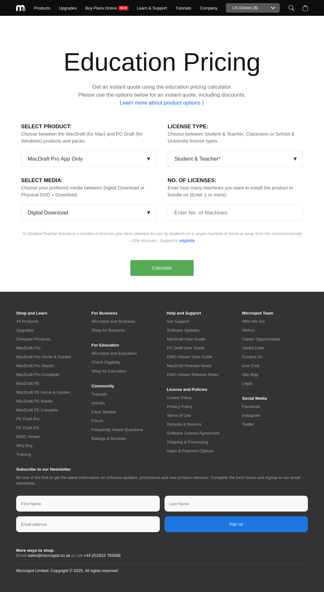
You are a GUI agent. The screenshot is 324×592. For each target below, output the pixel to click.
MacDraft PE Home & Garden (43, 392)
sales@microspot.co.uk (49, 555)
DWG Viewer (28, 436)
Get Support (178, 321)
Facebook (251, 406)
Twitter (248, 424)
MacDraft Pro (28, 348)
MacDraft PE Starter (34, 401)
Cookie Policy (179, 397)
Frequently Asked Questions (117, 429)
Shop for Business (108, 330)
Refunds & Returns (184, 424)
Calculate (162, 268)
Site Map (250, 374)
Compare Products (33, 339)
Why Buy (24, 445)
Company (208, 8)
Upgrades (68, 8)
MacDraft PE (28, 383)
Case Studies (103, 412)
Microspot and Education (114, 353)
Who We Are (253, 321)
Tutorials (183, 8)
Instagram (251, 415)
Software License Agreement (193, 433)
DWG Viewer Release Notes (193, 374)
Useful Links (253, 348)
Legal (247, 383)
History (248, 330)
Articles (98, 403)
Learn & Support (152, 8)
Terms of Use (179, 415)
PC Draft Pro (28, 419)
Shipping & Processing (187, 442)
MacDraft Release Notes (189, 365)
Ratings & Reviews (108, 438)
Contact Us (252, 356)
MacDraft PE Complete (37, 410)
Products (42, 8)
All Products (27, 321)
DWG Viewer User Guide (189, 356)
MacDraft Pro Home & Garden (43, 356)
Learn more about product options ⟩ (162, 103)
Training (23, 454)
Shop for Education (109, 371)
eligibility (187, 240)
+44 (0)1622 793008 (102, 555)
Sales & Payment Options (190, 451)
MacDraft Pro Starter (35, 365)
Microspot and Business (113, 321)
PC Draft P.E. (28, 427)
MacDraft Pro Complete (37, 374)
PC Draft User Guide (185, 348)
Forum (97, 420)
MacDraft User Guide (186, 339)
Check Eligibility (105, 362)
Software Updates (183, 330)
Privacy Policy (179, 406)
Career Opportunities (261, 339)
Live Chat (250, 365)
